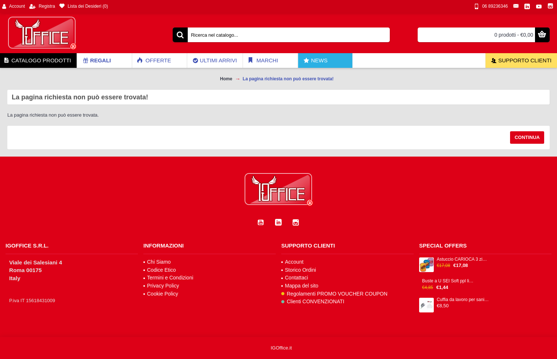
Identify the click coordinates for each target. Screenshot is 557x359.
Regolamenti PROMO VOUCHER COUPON (334, 294)
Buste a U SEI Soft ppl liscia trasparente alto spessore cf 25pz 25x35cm (448, 281)
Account (292, 262)
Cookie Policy (160, 294)
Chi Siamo (157, 262)
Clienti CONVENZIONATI (312, 301)
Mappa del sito (299, 286)
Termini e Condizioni (168, 278)
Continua (527, 137)
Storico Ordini (298, 270)
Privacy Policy (161, 286)
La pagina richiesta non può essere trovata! (288, 78)
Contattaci (294, 278)
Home (226, 78)
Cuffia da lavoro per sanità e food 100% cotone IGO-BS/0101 (463, 299)
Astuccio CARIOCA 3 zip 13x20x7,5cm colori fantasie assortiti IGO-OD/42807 (463, 259)
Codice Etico (159, 270)
